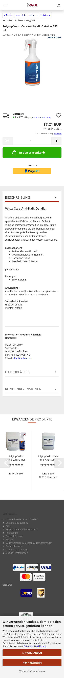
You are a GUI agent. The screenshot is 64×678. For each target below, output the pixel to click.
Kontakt (10, 539)
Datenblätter (17, 372)
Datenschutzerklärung (35, 646)
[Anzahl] (32, 141)
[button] (8, 141)
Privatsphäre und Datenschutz (21, 529)
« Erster (8, 15)
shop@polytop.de (22, 358)
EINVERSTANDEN (32, 652)
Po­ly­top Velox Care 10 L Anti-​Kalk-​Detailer (48, 458)
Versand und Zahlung (17, 522)
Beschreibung (17, 197)
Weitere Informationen (32, 671)
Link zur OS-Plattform (17, 549)
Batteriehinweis (14, 546)
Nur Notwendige (32, 662)
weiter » (33, 15)
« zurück (20, 15)
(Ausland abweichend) (41, 117)
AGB (8, 526)
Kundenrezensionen (23, 389)
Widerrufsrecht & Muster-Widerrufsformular (29, 542)
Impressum (12, 532)
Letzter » (45, 15)
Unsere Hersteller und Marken (22, 519)
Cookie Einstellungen (17, 552)
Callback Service (14, 536)
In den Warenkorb (28, 152)
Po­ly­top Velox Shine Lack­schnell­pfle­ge (16, 458)
